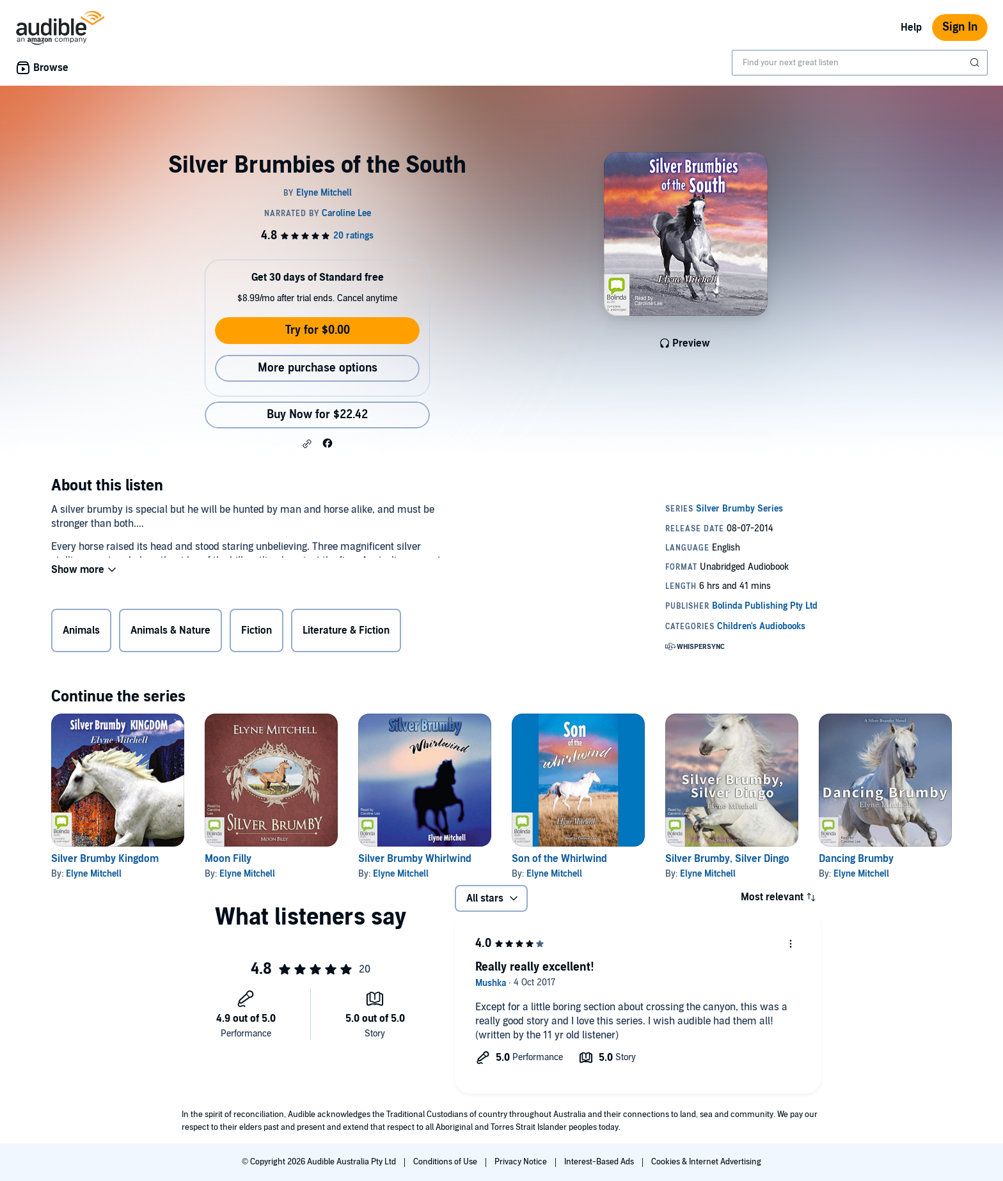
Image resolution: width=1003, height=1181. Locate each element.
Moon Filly (228, 858)
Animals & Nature (170, 633)
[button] (307, 444)
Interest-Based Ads (600, 1162)
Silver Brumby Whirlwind (414, 858)
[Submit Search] (976, 62)
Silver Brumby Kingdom (105, 858)
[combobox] (860, 62)
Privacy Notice (521, 1162)
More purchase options (317, 368)
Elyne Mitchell (94, 873)
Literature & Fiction (346, 633)
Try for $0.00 (317, 330)
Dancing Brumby (856, 858)
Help (911, 27)
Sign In (959, 27)
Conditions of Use (446, 1162)
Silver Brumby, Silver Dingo (727, 858)
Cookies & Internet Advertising (706, 1162)
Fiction (256, 633)
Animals (81, 633)
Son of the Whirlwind (559, 858)
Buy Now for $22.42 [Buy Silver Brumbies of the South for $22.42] (317, 414)
